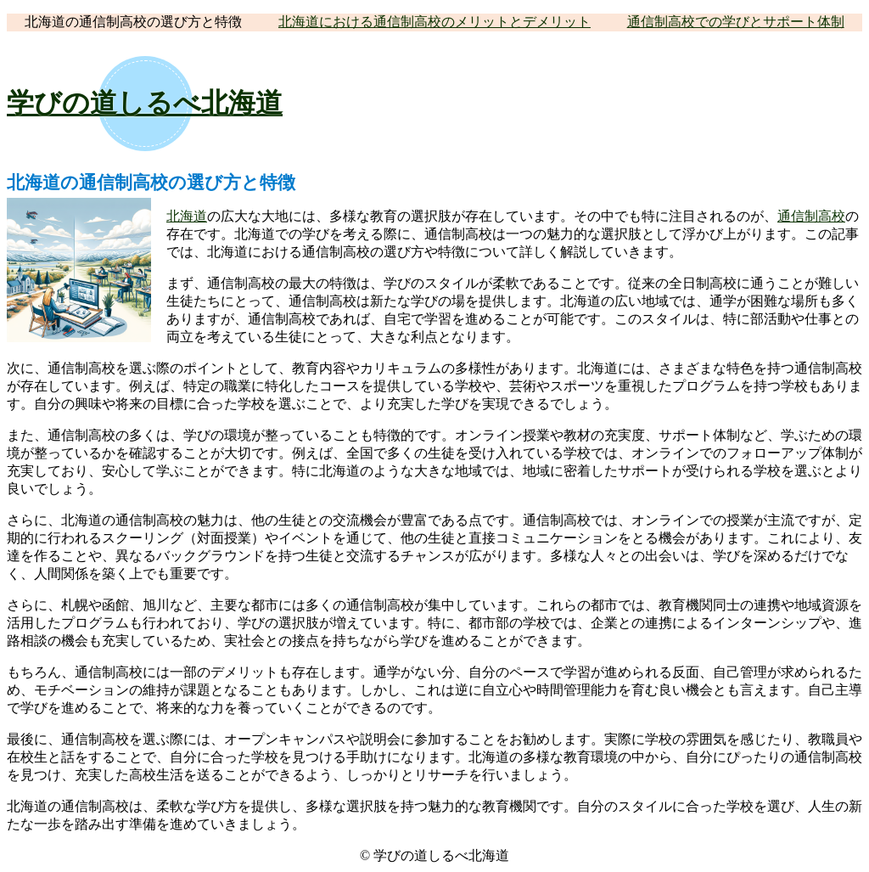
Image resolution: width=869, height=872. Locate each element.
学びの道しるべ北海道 (145, 102)
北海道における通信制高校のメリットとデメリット (434, 21)
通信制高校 (811, 216)
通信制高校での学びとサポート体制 (735, 21)
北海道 (186, 216)
